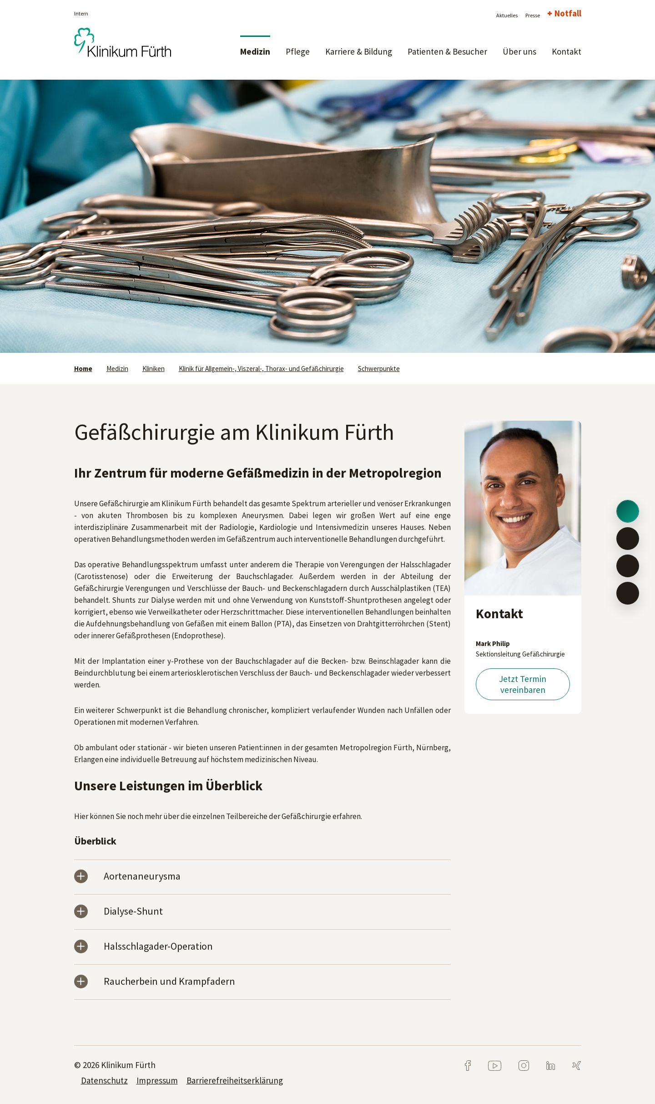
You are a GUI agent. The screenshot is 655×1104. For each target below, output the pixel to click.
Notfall (567, 13)
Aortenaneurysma (142, 876)
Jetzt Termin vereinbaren (522, 684)
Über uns (519, 51)
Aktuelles (507, 15)
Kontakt (566, 51)
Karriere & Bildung (358, 51)
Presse (532, 15)
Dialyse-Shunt (133, 911)
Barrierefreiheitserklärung (234, 1080)
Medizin (255, 51)
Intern (81, 13)
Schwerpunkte (379, 368)
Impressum (157, 1080)
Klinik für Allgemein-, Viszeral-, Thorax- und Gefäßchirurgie (261, 368)
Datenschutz (104, 1080)
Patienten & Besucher (447, 51)
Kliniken (153, 368)
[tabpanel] (327, 216)
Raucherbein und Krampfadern (169, 981)
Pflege (298, 51)
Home (83, 368)
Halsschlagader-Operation (158, 946)
